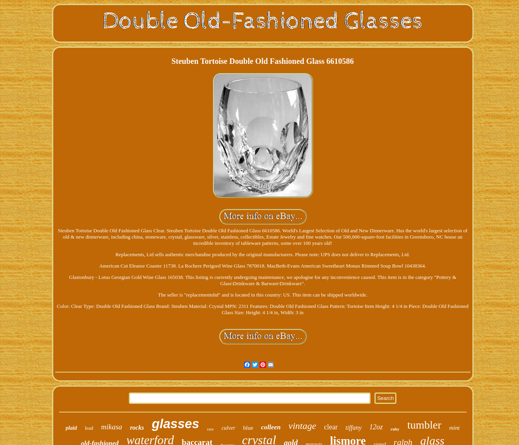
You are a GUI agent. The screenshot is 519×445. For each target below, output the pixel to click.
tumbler (424, 425)
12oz (376, 427)
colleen (270, 427)
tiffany (353, 427)
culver (228, 428)
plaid (71, 428)
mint (454, 428)
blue (248, 428)
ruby (395, 429)
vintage (302, 426)
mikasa (111, 427)
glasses (175, 423)
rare (210, 429)
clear (331, 427)
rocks (137, 427)
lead (89, 428)
